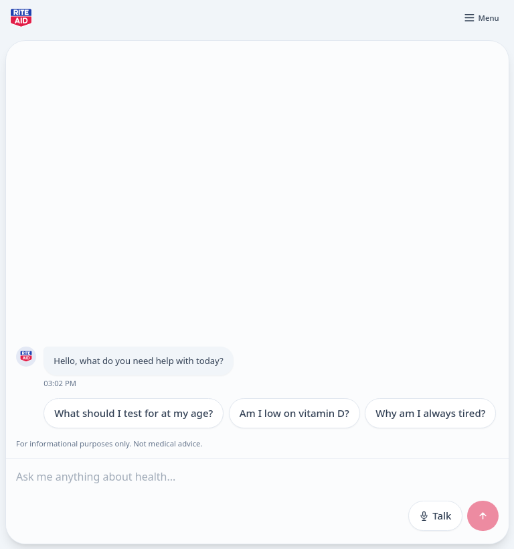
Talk (434, 515)
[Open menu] (481, 17)
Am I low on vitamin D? (294, 413)
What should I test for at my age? (133, 413)
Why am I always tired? (430, 413)
